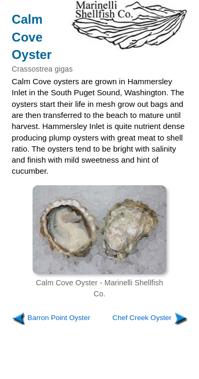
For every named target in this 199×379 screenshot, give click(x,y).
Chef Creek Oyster (142, 318)
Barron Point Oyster (58, 318)
